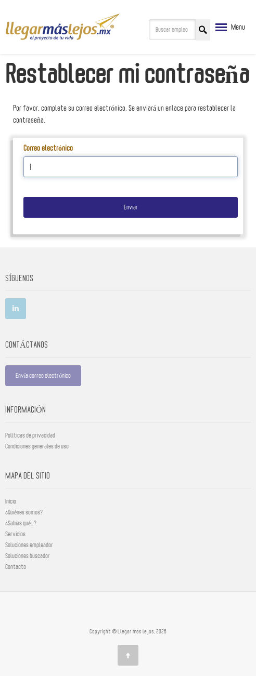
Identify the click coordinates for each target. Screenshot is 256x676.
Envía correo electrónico (43, 376)
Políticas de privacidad (30, 435)
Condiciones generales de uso (37, 446)
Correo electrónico (48, 148)
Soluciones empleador (29, 545)
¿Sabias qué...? (20, 523)
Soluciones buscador (27, 556)
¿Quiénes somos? (24, 512)
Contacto (15, 567)
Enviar (131, 207)
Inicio (10, 501)
